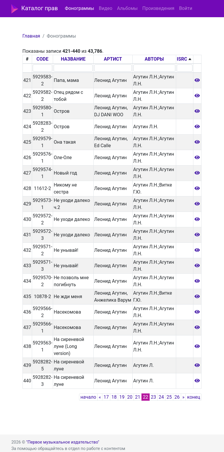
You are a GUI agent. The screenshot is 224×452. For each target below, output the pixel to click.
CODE (42, 59)
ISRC (182, 59)
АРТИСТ (113, 59)
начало (88, 397)
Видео (105, 8)
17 (106, 397)
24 (161, 397)
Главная (31, 36)
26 (177, 397)
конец (193, 397)
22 (145, 397)
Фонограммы (79, 8)
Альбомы (127, 8)
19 (122, 397)
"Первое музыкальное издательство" (62, 442)
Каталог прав (34, 8)
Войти (185, 8)
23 (153, 397)
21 (137, 397)
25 (169, 397)
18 (114, 397)
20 (129, 397)
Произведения (158, 8)
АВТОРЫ (154, 59)
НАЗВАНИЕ (73, 59)
